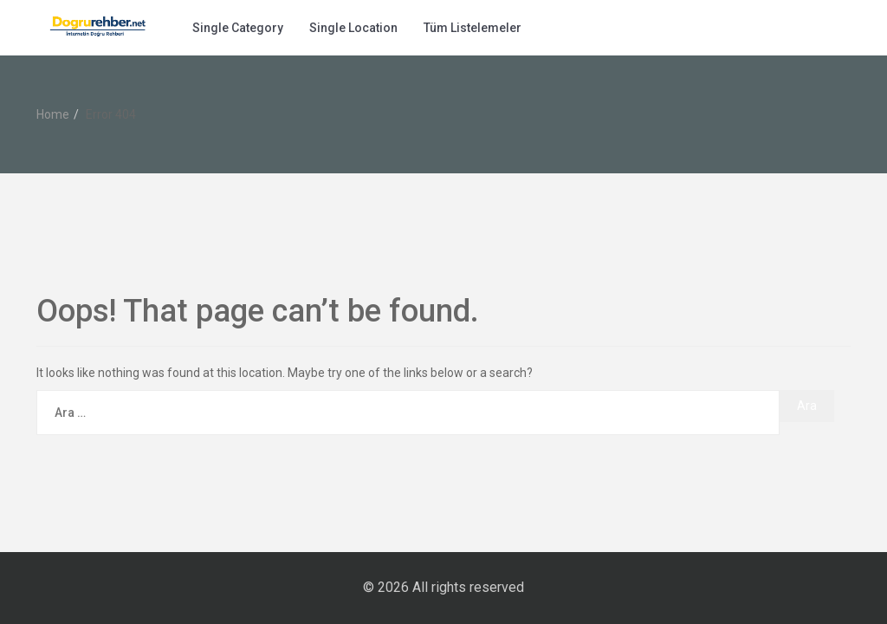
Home (52, 114)
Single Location (353, 28)
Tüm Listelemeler (472, 28)
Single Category (237, 28)
